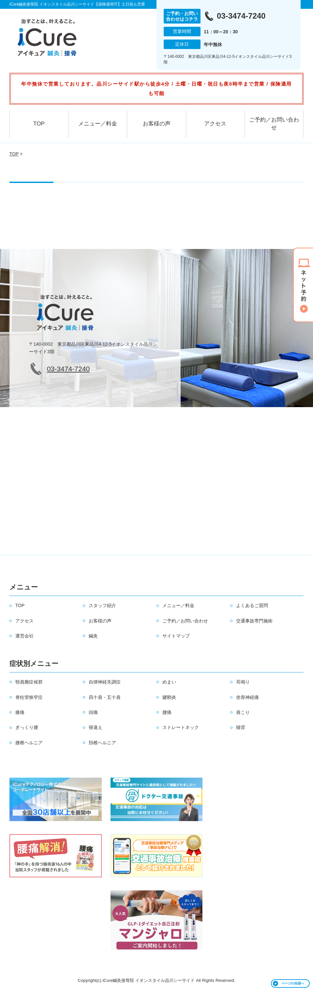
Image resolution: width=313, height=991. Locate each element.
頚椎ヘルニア (102, 742)
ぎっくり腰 (26, 727)
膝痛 (19, 712)
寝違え (95, 727)
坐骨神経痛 (247, 697)
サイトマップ (176, 635)
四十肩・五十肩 (105, 697)
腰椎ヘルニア (29, 742)
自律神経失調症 (105, 682)
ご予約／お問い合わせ (274, 124)
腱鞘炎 (169, 697)
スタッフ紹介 (102, 605)
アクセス (215, 124)
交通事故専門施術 (254, 620)
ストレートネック (180, 727)
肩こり (243, 712)
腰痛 (166, 712)
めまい (169, 682)
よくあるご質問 (252, 605)
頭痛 (93, 712)
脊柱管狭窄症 (29, 697)
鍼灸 (93, 635)
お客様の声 (157, 124)
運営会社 (24, 635)
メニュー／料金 (97, 124)
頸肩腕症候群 (29, 682)
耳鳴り (243, 682)
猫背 (240, 727)
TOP (39, 124)
